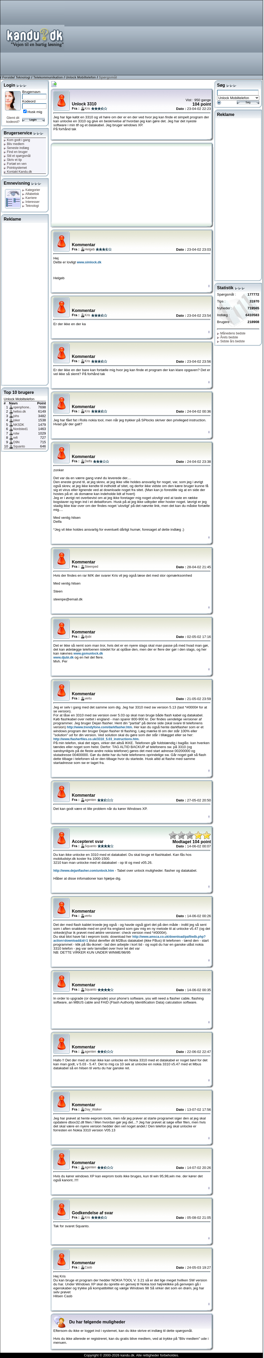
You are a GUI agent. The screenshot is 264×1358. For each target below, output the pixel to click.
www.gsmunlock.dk (88, 653)
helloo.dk (19, 411)
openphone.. (22, 407)
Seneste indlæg (16, 148)
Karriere (29, 198)
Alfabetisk (30, 194)
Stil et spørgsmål (17, 156)
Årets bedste (227, 337)
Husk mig (34, 112)
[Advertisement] (204, 37)
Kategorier (31, 190)
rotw (16, 433)
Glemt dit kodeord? (13, 120)
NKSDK (18, 425)
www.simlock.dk (89, 262)
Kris (87, 108)
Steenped (91, 566)
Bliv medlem (14, 144)
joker (16, 420)
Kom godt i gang (17, 140)
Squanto (19, 446)
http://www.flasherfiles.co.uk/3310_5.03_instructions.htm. (96, 739)
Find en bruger (15, 152)
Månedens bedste (231, 333)
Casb (88, 1267)
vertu (88, 698)
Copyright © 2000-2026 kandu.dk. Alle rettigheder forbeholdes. (131, 1355)
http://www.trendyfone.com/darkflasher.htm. (100, 727)
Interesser (31, 202)
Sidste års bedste (231, 341)
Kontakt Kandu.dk (18, 172)
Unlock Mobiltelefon (81, 77)
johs (16, 416)
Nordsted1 (20, 429)
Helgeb (90, 249)
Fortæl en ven (15, 164)
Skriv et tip (13, 160)
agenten (90, 800)
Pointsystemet (15, 168)
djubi (88, 636)
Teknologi (23, 77)
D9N (16, 442)
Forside (7, 77)
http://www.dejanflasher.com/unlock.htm (83, 870)
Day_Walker (93, 1109)
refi (15, 438)
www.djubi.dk (63, 657)
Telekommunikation (48, 77)
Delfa (88, 461)
